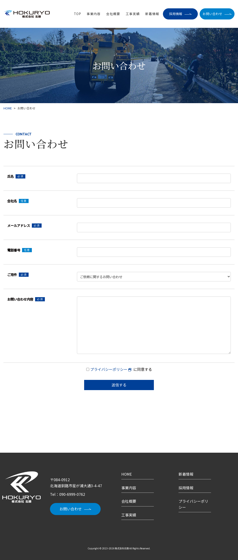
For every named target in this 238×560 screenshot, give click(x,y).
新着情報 (152, 14)
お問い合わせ (212, 13)
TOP (77, 14)
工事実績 (133, 14)
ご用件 (18, 274)
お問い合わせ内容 (26, 299)
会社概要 (113, 14)
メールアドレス (24, 225)
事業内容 (94, 14)
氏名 (16, 176)
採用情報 (175, 13)
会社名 (18, 200)
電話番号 (19, 250)
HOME (126, 474)
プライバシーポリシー (108, 369)
